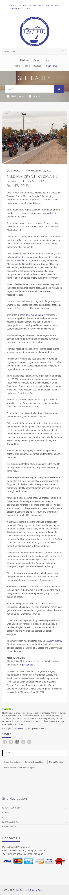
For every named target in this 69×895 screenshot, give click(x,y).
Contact (6, 812)
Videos (34, 96)
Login (27, 9)
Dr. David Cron (21, 260)
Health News (15, 96)
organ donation (27, 664)
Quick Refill (35, 5)
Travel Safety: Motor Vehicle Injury (19, 768)
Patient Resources (32, 66)
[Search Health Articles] (29, 89)
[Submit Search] (59, 89)
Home (17, 66)
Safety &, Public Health (34, 762)
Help (24, 5)
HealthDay (22, 728)
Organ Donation (56, 762)
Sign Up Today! (15, 9)
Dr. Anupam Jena (34, 315)
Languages (14, 5)
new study (47, 213)
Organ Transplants (12, 762)
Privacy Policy (9, 827)
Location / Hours (52, 5)
